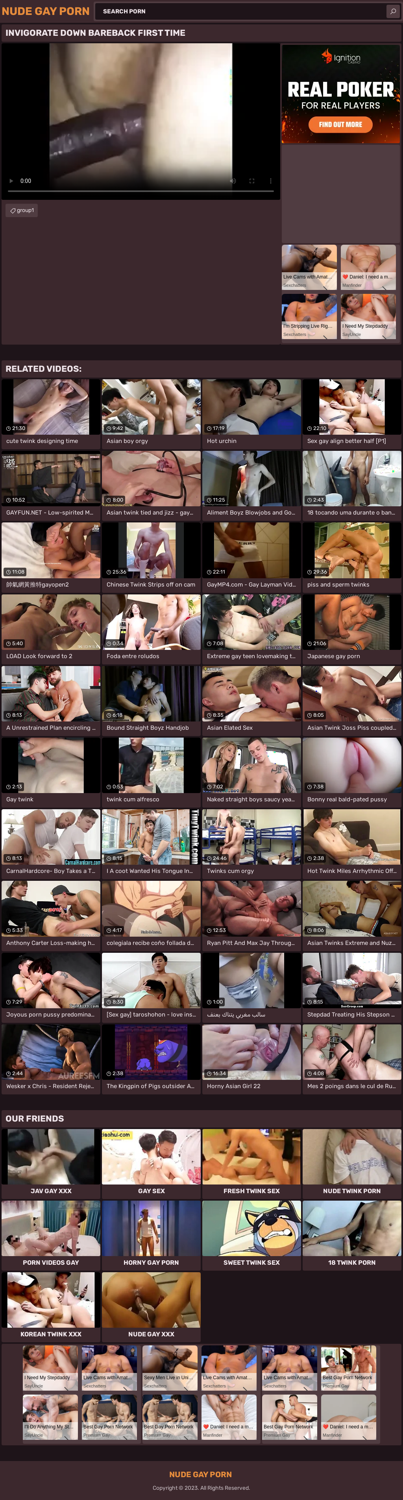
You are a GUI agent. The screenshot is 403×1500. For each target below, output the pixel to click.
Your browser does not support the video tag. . (141, 121)
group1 (25, 210)
